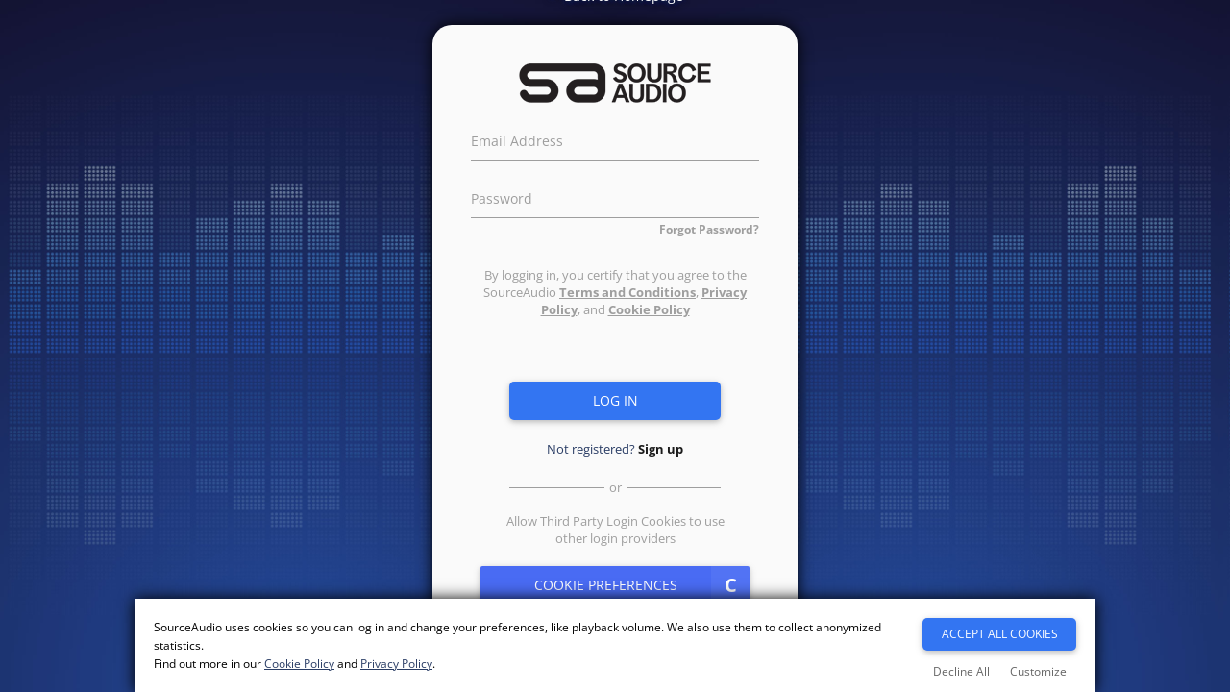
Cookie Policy (649, 309)
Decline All (961, 671)
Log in (615, 400)
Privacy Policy (396, 663)
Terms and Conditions (627, 292)
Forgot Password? (709, 229)
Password (501, 196)
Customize (1038, 671)
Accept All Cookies (1000, 634)
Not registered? (615, 448)
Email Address (517, 138)
